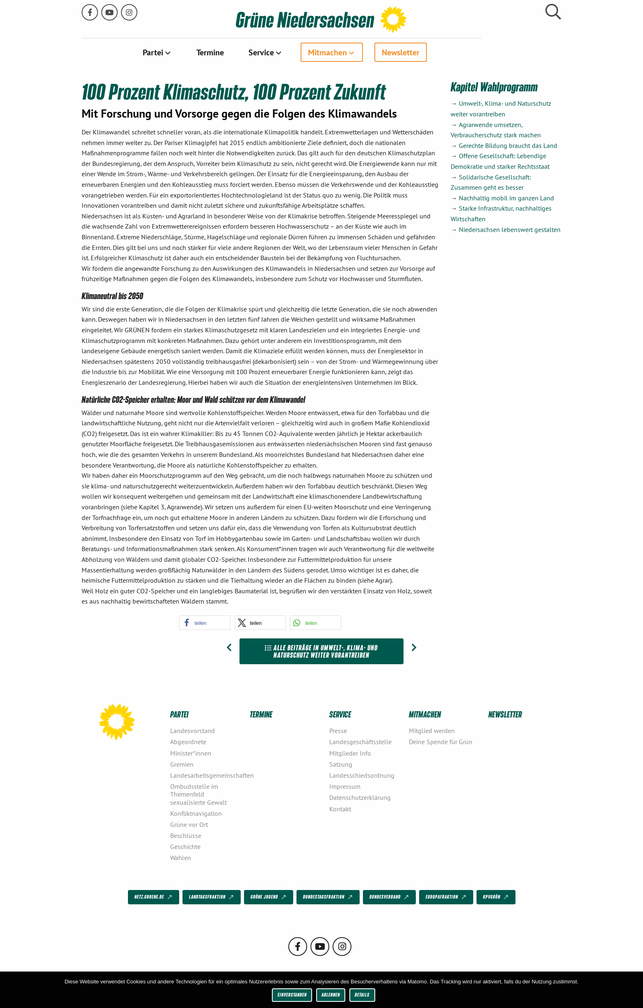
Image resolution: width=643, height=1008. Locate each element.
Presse (338, 730)
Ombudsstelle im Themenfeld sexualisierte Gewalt (198, 794)
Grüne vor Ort (189, 824)
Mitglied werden (432, 730)
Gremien (182, 764)
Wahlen (180, 858)
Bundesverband (389, 897)
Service (301, 52)
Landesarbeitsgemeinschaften (206, 775)
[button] (204, 622)
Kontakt (340, 808)
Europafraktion (446, 897)
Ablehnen (331, 994)
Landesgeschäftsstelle (360, 742)
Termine (250, 52)
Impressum (344, 786)
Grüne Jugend (269, 897)
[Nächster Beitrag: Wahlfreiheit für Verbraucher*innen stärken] (414, 647)
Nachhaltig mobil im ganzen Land (506, 197)
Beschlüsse (185, 835)
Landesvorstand (192, 730)
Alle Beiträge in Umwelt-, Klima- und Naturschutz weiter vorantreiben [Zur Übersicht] (321, 650)
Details (362, 994)
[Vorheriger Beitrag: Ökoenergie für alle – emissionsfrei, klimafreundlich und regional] (229, 647)
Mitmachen (367, 52)
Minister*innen (190, 753)
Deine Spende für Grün (440, 742)
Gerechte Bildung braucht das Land (508, 145)
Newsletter (440, 52)
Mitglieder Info (350, 753)
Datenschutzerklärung (360, 797)
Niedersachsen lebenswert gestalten (510, 229)
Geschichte (185, 846)
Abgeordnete (188, 742)
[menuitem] (197, 52)
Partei (192, 52)
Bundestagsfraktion (328, 897)
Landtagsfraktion (212, 897)
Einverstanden (292, 994)
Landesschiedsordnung (361, 775)
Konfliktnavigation (196, 813)
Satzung (340, 764)
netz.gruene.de (154, 897)
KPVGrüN (496, 897)
